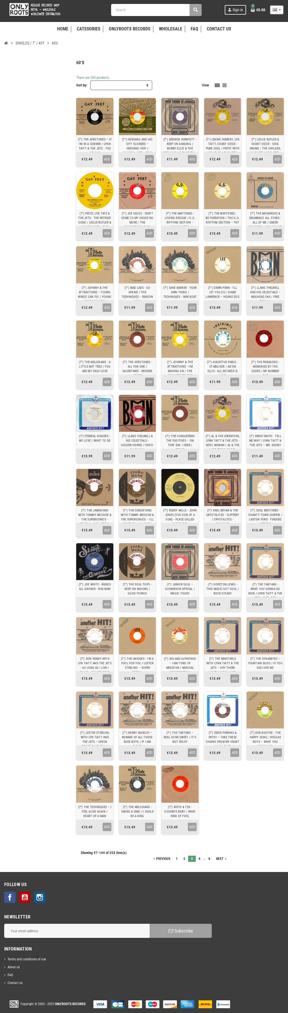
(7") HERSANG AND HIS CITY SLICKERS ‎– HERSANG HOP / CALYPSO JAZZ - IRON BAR (137, 148)
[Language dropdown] (276, 10)
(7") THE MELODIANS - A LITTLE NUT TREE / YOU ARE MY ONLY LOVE (95, 366)
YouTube (24, 897)
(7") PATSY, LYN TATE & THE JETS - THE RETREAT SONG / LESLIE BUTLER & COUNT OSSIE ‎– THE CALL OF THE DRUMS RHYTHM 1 (94, 225)
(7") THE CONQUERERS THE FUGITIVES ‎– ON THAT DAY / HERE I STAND (180, 442)
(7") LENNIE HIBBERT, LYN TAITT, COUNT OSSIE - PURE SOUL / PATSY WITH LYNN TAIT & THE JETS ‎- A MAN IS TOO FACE (223, 148)
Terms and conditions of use (27, 959)
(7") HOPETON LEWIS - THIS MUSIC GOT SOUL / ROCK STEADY (222, 589)
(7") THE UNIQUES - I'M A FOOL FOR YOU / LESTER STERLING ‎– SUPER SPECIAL (137, 665)
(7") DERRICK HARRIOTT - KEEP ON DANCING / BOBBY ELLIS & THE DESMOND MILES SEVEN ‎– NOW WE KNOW (180, 148)
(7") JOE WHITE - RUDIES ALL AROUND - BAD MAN (95, 587)
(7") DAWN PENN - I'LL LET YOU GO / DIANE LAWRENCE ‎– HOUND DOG (222, 292)
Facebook (9, 897)
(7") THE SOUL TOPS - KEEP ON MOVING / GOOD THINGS (137, 589)
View (205, 85)
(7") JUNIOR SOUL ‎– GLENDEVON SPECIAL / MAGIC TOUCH (180, 589)
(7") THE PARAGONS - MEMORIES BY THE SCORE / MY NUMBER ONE (265, 368)
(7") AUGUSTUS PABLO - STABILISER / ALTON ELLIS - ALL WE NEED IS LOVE (222, 368)
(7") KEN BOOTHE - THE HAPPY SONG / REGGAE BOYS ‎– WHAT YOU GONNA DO (265, 739)
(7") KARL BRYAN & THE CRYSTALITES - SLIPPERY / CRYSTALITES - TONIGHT (222, 517)
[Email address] (77, 931)
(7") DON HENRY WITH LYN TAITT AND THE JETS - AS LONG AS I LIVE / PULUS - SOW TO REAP (95, 665)
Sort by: (81, 85)
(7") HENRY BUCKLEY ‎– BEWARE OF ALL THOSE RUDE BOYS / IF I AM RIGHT (137, 739)
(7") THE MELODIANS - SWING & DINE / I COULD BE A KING (137, 811)
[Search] (156, 10)
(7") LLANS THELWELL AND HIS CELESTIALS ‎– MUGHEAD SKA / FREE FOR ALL (265, 294)
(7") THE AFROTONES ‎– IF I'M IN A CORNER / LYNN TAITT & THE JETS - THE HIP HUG (95, 146)
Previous (161, 859)
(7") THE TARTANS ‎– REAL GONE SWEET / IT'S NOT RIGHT (180, 737)
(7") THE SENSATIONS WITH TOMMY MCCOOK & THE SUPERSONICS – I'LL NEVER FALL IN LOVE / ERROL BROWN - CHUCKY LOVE (137, 522)
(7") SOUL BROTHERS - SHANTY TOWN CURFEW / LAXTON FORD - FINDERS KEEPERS (265, 517)
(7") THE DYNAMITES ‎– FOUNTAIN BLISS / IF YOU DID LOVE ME (265, 663)
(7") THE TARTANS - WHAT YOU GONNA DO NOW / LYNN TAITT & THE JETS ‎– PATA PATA (265, 591)
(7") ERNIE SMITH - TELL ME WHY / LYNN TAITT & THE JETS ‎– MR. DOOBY (265, 440)
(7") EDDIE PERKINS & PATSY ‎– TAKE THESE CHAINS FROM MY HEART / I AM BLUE (222, 739)
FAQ (10, 975)
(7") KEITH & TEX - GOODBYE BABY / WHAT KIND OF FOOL (179, 811)
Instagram (39, 897)
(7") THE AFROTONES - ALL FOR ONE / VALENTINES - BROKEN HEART (137, 368)
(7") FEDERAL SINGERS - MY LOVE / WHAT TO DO (95, 438)
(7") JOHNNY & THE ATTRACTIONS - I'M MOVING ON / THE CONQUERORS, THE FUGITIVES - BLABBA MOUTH (179, 373)
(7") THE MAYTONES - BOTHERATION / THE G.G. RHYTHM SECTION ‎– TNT (223, 218)
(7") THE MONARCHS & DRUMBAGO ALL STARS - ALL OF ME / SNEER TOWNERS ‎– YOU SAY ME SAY (265, 222)
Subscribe (180, 931)
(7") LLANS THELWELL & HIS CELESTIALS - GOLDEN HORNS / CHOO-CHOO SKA (137, 442)
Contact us (15, 983)
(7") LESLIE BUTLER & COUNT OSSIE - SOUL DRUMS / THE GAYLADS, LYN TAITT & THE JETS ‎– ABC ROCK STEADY (265, 148)
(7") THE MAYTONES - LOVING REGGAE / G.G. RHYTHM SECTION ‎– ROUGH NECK (180, 220)
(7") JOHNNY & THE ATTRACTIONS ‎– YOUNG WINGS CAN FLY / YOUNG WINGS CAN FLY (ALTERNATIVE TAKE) (94, 297)
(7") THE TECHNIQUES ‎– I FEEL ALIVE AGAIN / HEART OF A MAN (94, 811)
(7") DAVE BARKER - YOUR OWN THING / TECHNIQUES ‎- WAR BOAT (180, 292)
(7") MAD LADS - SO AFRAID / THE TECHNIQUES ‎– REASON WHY (137, 294)
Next (222, 859)
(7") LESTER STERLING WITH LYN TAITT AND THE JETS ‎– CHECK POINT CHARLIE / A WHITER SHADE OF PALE (94, 742)
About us (14, 967)
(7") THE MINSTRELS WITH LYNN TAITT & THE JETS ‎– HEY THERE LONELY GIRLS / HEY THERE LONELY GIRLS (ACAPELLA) (222, 670)
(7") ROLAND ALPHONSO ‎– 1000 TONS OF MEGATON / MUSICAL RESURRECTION (180, 665)
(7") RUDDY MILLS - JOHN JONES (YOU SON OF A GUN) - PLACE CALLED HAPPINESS (180, 517)
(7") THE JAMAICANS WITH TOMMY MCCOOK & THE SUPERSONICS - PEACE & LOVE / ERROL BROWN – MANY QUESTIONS (94, 522)
